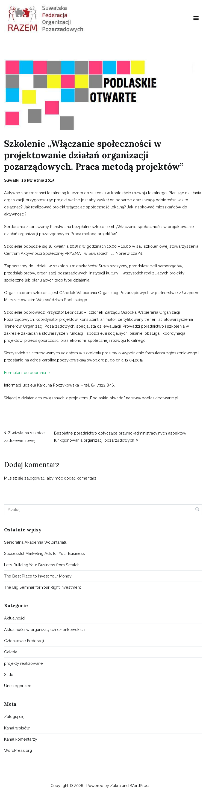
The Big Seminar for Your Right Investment (42, 587)
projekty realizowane (23, 663)
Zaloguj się (14, 716)
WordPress (140, 785)
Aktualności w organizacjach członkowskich (44, 629)
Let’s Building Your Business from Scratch (42, 564)
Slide (8, 674)
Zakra (115, 785)
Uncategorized (17, 685)
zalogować (34, 478)
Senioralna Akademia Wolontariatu (35, 542)
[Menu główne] (196, 18)
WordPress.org (18, 750)
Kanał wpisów (17, 728)
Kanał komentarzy (20, 739)
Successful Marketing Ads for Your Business (44, 553)
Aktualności (14, 618)
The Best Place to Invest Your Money (38, 576)
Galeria (10, 652)
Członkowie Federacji (24, 640)
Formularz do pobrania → (27, 372)
